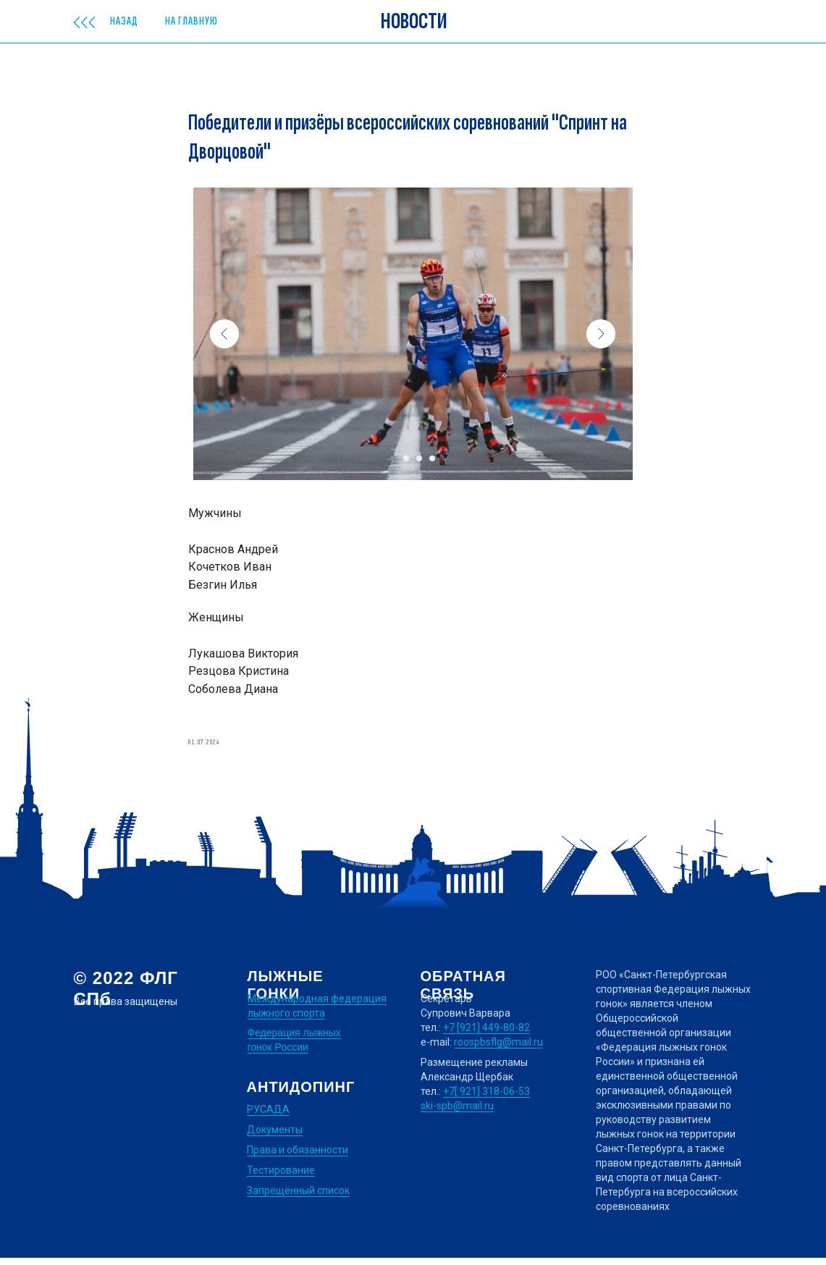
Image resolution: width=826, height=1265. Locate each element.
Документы (275, 1137)
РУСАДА (268, 1116)
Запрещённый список (298, 1197)
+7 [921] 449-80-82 (486, 1035)
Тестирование (281, 1177)
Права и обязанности (297, 1157)
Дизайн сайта (107, 1197)
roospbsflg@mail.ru (498, 1049)
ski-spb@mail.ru (457, 1113)
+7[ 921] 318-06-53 (486, 1098)
